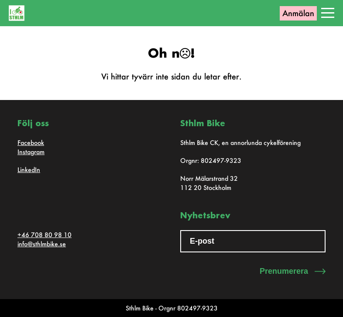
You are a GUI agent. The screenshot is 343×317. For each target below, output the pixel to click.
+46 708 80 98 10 (44, 235)
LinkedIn (28, 169)
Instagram (31, 152)
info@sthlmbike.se (41, 244)
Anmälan (298, 13)
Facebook (30, 142)
